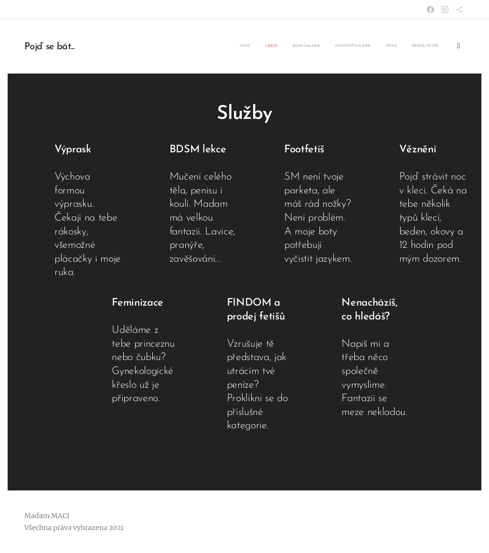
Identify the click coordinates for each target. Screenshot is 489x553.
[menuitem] (376, 46)
